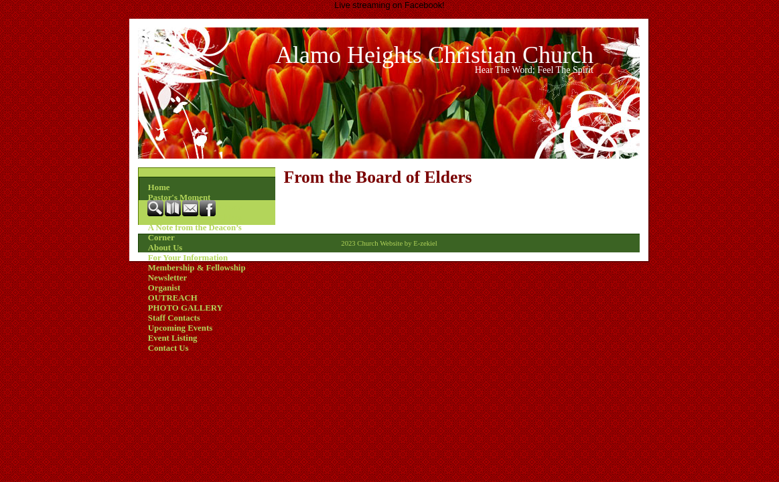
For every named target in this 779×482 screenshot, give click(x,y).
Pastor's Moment (179, 197)
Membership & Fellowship (197, 267)
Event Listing (173, 338)
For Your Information (188, 257)
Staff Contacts (174, 318)
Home (159, 187)
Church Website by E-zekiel (397, 243)
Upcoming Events (180, 328)
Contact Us (168, 348)
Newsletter (167, 278)
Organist (164, 288)
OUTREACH (173, 298)
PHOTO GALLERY (185, 308)
